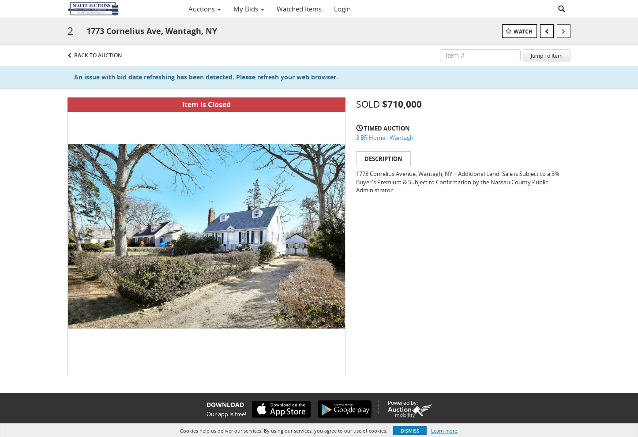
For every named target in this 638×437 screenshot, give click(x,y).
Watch (523, 31)
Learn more (444, 430)
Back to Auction (98, 55)
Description (383, 159)
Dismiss (410, 430)
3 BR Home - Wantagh (384, 138)
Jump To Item (547, 55)
